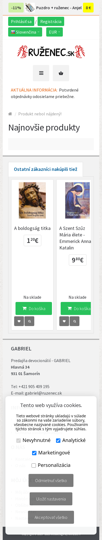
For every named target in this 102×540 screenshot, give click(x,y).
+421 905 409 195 (34, 386)
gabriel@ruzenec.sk (43, 393)
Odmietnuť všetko (51, 480)
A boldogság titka (32, 228)
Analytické (71, 440)
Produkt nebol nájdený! (39, 113)
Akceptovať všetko (51, 517)
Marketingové (51, 452)
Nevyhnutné (33, 440)
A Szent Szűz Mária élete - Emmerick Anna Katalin (75, 238)
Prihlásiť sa (21, 21)
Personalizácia (51, 465)
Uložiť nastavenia (51, 499)
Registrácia (50, 21)
